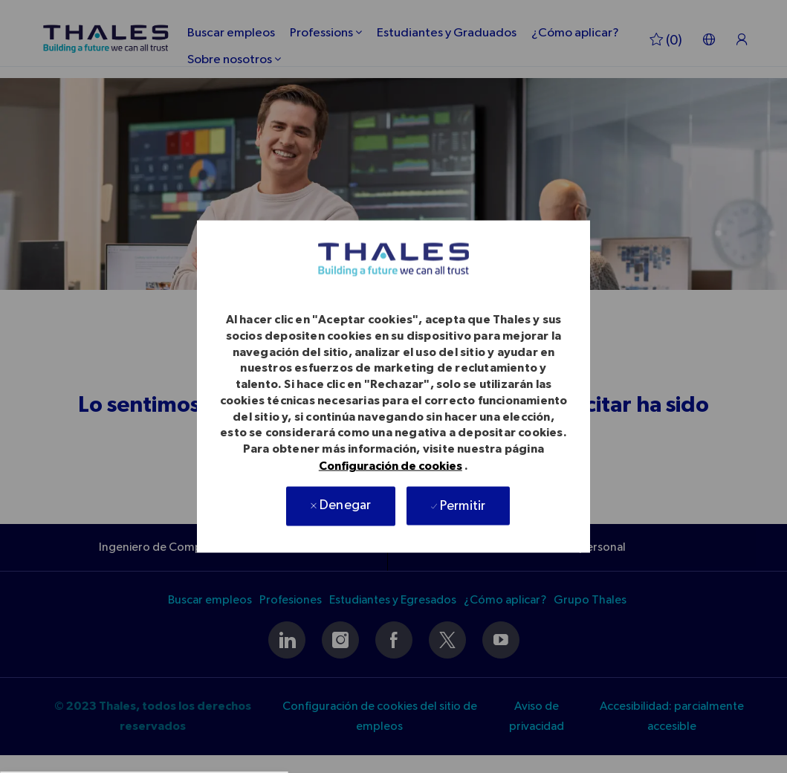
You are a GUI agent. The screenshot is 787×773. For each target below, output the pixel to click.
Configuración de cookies (390, 465)
